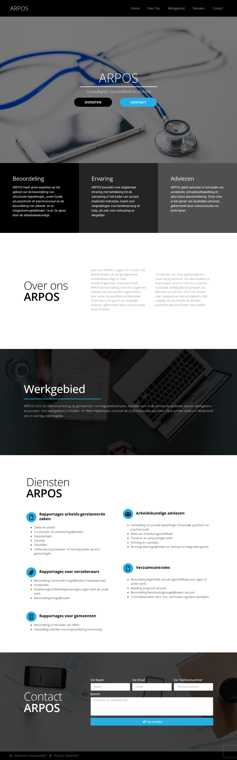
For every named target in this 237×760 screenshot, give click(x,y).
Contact (217, 8)
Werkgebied (176, 8)
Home (135, 8)
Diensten (199, 8)
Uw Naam (97, 680)
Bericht (95, 694)
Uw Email (138, 680)
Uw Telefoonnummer (188, 680)
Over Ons (153, 8)
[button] (138, 102)
